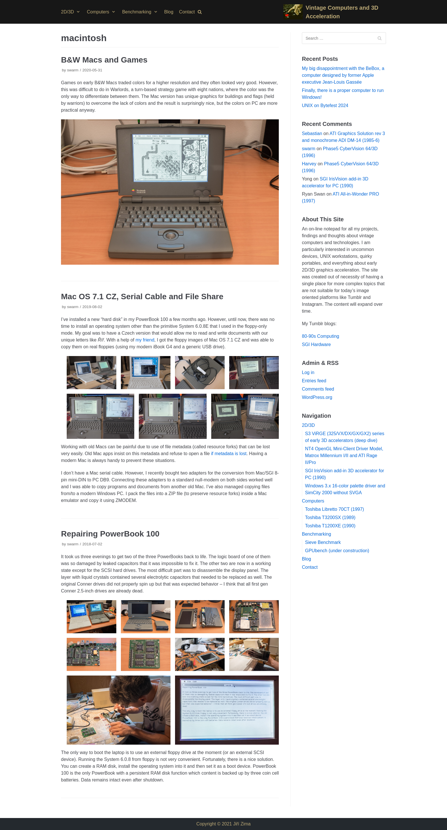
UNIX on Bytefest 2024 (325, 105)
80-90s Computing (320, 336)
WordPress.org (317, 397)
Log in (308, 372)
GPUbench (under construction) (337, 550)
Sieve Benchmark (323, 542)
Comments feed (318, 389)
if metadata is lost (229, 453)
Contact (187, 11)
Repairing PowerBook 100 (110, 533)
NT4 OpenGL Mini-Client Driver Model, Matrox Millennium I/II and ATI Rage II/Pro (344, 455)
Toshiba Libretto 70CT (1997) (334, 509)
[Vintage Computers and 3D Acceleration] (334, 12)
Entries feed (314, 380)
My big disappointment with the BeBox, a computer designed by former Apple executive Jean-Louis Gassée (343, 75)
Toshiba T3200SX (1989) (330, 517)
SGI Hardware (316, 344)
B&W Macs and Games (104, 59)
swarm (72, 70)
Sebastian (312, 133)
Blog (168, 11)
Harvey (309, 163)
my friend (144, 339)
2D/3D (308, 425)
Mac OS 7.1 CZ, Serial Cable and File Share (142, 296)
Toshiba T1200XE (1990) (330, 525)
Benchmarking (316, 534)
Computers (313, 501)
